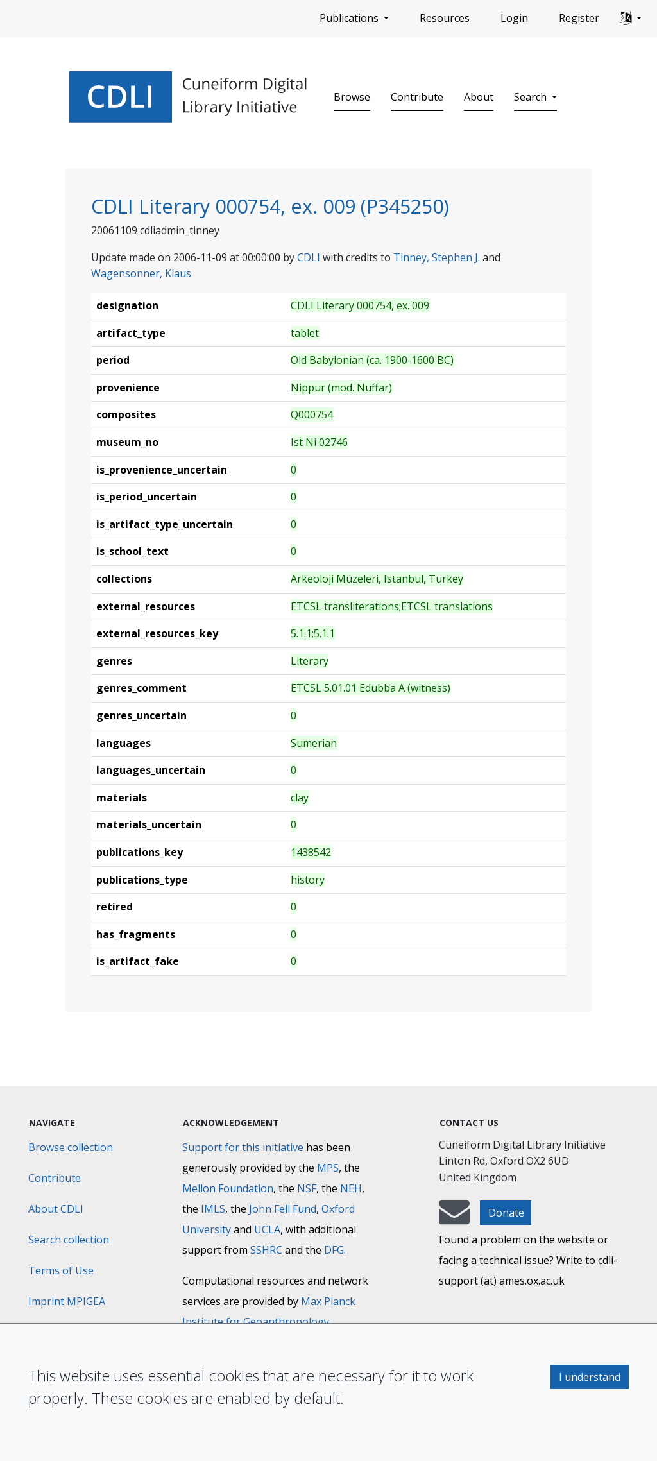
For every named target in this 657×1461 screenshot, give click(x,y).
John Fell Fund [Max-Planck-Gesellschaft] (282, 1209)
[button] (631, 18)
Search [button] (531, 97)
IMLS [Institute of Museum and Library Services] (213, 1209)
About (478, 97)
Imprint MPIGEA (66, 1301)
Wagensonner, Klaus (141, 273)
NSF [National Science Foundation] (306, 1188)
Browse (352, 97)
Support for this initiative (242, 1147)
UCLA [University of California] (267, 1229)
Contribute (417, 97)
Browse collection (70, 1147)
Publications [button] (350, 18)
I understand (589, 1377)
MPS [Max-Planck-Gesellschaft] (328, 1168)
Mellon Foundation (227, 1188)
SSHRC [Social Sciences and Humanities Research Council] (266, 1250)
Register (579, 18)
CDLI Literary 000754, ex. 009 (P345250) (270, 205)
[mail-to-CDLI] (454, 1218)
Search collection (68, 1240)
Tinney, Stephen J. (436, 257)
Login (514, 18)
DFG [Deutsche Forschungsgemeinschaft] (334, 1250)
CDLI (308, 257)
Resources (445, 18)
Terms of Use (61, 1270)
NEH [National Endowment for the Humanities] (351, 1188)
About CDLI (55, 1209)
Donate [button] (506, 1213)
